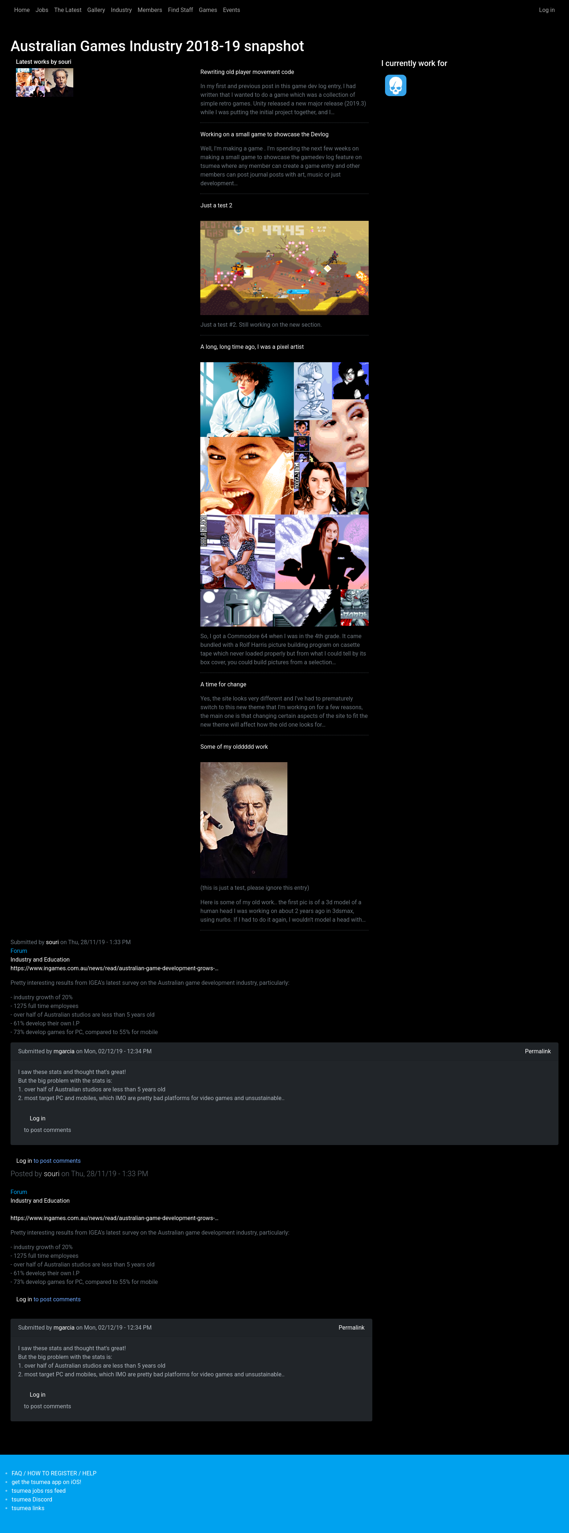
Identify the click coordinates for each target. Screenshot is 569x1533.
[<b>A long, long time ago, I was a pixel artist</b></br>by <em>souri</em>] (30, 82)
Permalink (538, 1051)
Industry (121, 10)
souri (52, 942)
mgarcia (64, 1051)
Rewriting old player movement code (247, 72)
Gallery (96, 10)
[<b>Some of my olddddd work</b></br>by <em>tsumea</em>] (59, 82)
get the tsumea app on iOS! (46, 1482)
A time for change (223, 684)
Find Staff (180, 10)
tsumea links (28, 1508)
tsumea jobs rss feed (39, 1490)
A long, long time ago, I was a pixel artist (252, 346)
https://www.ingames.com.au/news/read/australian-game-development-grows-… (114, 968)
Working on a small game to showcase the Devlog (264, 134)
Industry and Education (40, 959)
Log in (547, 10)
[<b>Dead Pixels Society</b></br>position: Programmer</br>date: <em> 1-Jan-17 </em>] (395, 85)
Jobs (42, 10)
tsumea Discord (32, 1499)
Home (22, 10)
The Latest (67, 10)
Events (231, 10)
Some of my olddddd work (234, 746)
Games (208, 10)
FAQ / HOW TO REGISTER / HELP (54, 1473)
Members (150, 10)
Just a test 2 (216, 205)
